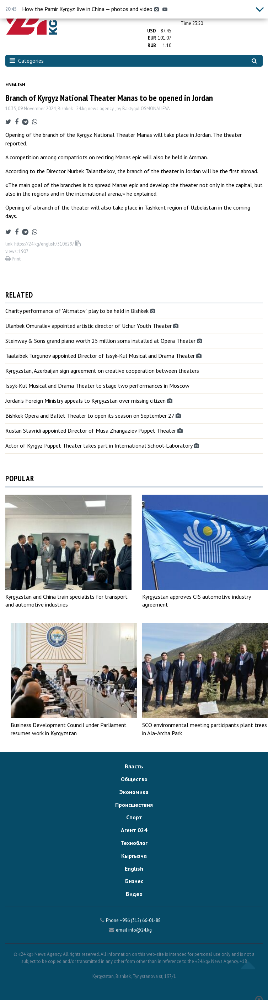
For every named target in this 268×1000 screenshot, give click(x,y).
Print (13, 259)
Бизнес (134, 881)
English (15, 84)
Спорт (134, 817)
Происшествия (134, 804)
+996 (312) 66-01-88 (140, 920)
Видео (134, 893)
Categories (27, 60)
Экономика (134, 791)
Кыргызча (134, 855)
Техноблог (134, 842)
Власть (134, 766)
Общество (134, 779)
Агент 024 (134, 830)
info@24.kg (140, 930)
